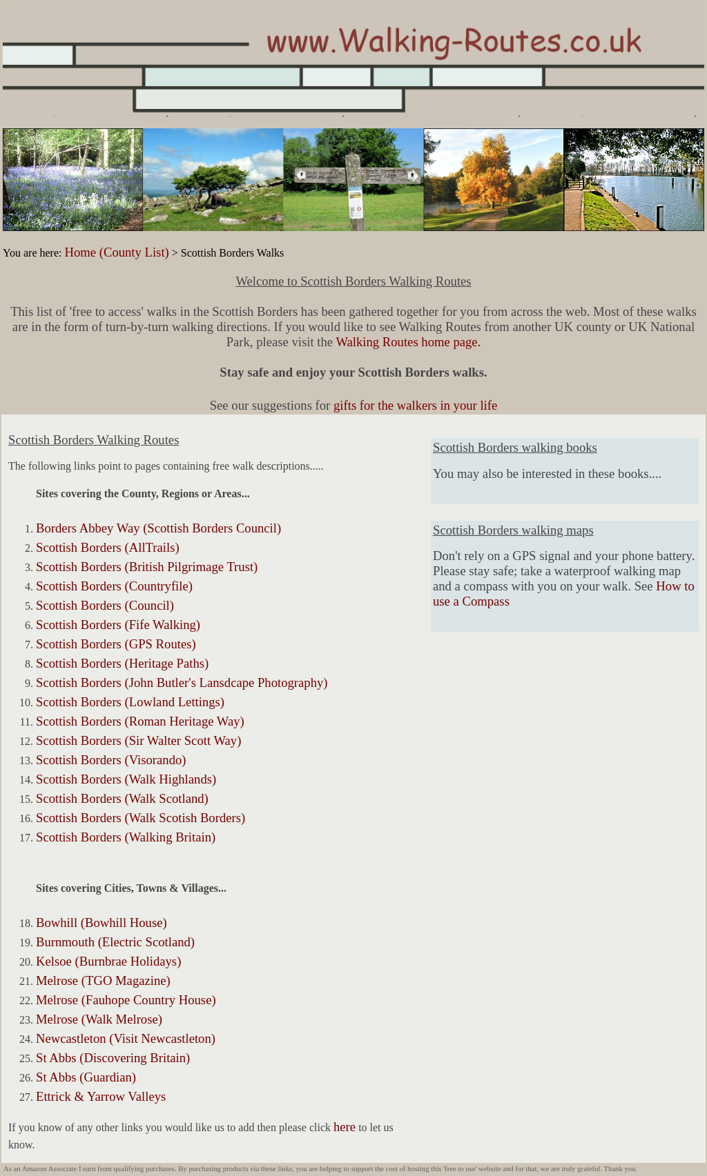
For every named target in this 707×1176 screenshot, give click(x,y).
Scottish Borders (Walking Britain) (125, 837)
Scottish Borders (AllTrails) (108, 547)
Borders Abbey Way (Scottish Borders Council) (158, 528)
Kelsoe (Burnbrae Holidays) (108, 961)
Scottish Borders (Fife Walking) (118, 624)
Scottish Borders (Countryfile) (114, 586)
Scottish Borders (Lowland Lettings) (130, 702)
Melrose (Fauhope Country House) (126, 1000)
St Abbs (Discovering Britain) (113, 1057)
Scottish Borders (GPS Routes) (116, 644)
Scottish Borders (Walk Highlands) (126, 779)
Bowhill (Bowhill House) (101, 922)
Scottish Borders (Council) (105, 605)
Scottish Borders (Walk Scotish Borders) (140, 817)
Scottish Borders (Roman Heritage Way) (140, 721)
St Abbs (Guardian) (86, 1077)
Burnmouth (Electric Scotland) (115, 942)
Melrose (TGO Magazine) (103, 980)
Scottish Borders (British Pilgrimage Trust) (147, 566)
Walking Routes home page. (408, 342)
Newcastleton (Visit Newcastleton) (125, 1038)
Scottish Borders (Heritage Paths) (122, 663)
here (344, 1126)
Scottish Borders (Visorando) (111, 760)
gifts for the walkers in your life (415, 405)
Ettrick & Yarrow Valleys (101, 1096)
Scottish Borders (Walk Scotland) (122, 798)
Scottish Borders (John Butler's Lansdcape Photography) (182, 682)
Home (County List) (116, 252)
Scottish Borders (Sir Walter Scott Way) (138, 740)
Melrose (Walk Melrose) (99, 1019)
